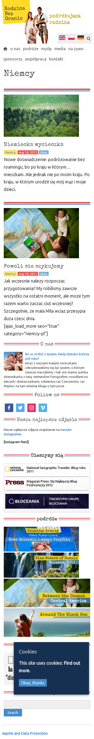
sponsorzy (12, 59)
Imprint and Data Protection (25, 733)
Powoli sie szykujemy (34, 266)
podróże (30, 48)
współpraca (35, 59)
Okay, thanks (33, 683)
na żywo (75, 48)
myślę (46, 48)
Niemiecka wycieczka (33, 145)
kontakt (56, 59)
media (60, 48)
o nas (15, 48)
